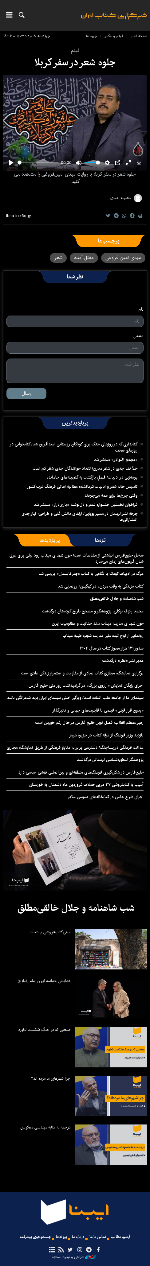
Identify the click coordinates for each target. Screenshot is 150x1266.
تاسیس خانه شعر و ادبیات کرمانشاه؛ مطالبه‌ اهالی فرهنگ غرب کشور (82, 486)
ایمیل (138, 336)
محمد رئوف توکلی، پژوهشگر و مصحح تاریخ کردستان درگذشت (93, 611)
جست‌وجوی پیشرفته (35, 1237)
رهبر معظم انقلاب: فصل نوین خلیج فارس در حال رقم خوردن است (89, 722)
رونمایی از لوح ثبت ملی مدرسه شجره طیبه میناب (103, 635)
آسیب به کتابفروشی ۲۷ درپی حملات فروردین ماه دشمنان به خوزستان (86, 784)
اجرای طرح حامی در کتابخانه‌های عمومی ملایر (106, 797)
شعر (58, 258)
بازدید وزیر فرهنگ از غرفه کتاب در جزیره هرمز (106, 735)
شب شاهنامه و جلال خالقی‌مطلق (117, 598)
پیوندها (61, 1237)
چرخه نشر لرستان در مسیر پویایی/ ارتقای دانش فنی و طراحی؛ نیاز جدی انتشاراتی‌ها (79, 516)
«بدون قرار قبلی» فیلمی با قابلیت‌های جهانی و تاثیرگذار (98, 710)
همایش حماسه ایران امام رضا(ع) (44, 980)
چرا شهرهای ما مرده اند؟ (50, 1078)
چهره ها (91, 36)
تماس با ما (97, 1237)
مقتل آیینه (84, 258)
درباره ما (78, 1237)
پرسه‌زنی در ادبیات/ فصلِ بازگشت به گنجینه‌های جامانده (92, 477)
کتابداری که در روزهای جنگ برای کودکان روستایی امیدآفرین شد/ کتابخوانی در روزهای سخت (73, 447)
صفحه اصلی (138, 36)
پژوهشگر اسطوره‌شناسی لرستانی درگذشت (110, 759)
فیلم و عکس (113, 36)
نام (141, 309)
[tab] (100, 540)
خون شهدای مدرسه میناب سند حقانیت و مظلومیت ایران (98, 623)
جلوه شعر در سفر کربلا (75, 62)
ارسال (27, 393)
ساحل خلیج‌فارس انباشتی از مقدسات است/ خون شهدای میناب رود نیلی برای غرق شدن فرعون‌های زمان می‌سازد (77, 558)
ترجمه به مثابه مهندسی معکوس (45, 1127)
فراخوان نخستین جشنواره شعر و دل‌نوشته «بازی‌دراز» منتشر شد (85, 504)
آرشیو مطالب (120, 1237)
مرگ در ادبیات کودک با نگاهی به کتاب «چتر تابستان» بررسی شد (91, 573)
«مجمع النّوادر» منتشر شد (115, 459)
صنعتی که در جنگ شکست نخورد (44, 1029)
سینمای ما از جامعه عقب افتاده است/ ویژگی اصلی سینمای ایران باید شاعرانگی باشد (75, 697)
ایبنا (114, 20)
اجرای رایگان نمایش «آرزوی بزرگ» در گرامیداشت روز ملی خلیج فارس (86, 685)
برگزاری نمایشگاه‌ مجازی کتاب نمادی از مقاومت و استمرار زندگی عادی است (82, 673)
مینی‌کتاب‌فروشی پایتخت (50, 932)
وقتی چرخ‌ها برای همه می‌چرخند (110, 495)
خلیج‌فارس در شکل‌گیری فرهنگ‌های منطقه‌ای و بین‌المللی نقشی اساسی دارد (81, 772)
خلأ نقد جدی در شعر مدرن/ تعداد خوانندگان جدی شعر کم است (85, 468)
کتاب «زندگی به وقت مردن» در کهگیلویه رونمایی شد (101, 586)
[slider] (38, 162)
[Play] (11, 163)
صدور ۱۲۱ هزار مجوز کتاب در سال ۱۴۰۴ (112, 648)
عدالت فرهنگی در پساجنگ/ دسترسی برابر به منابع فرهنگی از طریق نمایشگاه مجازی (75, 747)
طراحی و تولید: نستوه (74, 1257)
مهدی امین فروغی (123, 258)
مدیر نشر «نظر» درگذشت (123, 660)
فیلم (75, 51)
